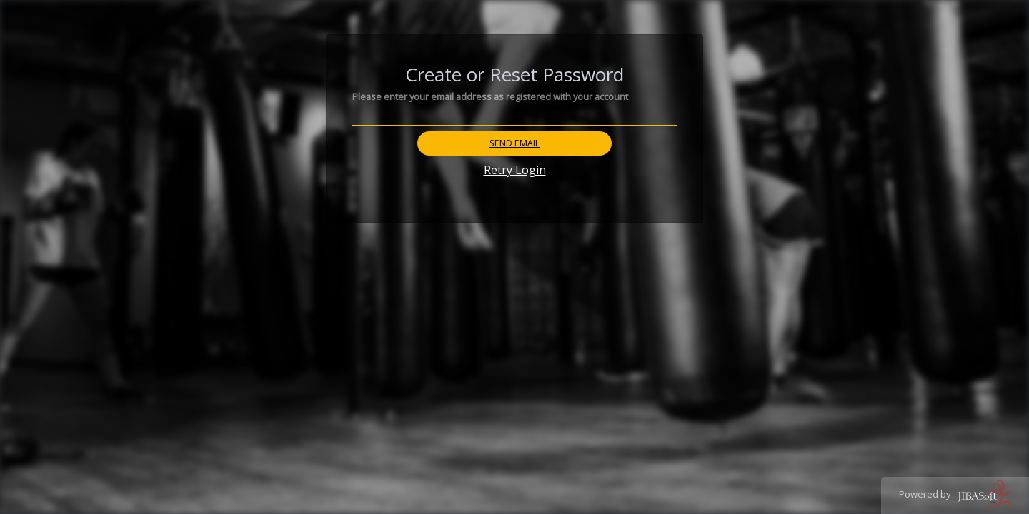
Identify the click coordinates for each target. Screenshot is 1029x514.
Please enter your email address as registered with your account (490, 96)
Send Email (514, 143)
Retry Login (515, 170)
